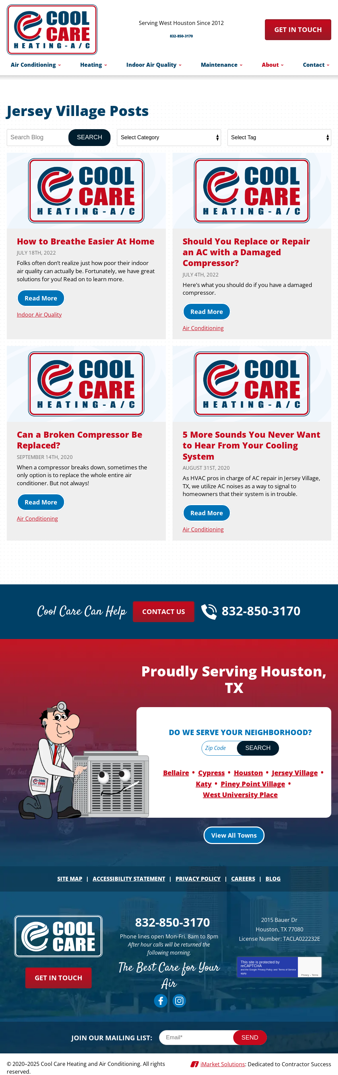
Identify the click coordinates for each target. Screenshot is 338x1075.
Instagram (179, 995)
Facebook (160, 995)
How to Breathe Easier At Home (77, 246)
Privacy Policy (265, 965)
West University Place (240, 791)
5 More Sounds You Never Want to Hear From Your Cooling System (244, 444)
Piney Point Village (253, 781)
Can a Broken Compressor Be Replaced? (86, 439)
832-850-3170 (181, 33)
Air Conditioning (203, 328)
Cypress (211, 771)
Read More (41, 309)
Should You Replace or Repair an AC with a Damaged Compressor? (238, 251)
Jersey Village (295, 771)
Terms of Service (287, 965)
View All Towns (234, 831)
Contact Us (163, 610)
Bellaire (176, 771)
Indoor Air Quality (40, 325)
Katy (204, 781)
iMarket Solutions (223, 1058)
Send (250, 1032)
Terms (315, 970)
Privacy (305, 970)
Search (89, 137)
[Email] (213, 1032)
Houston (248, 771)
